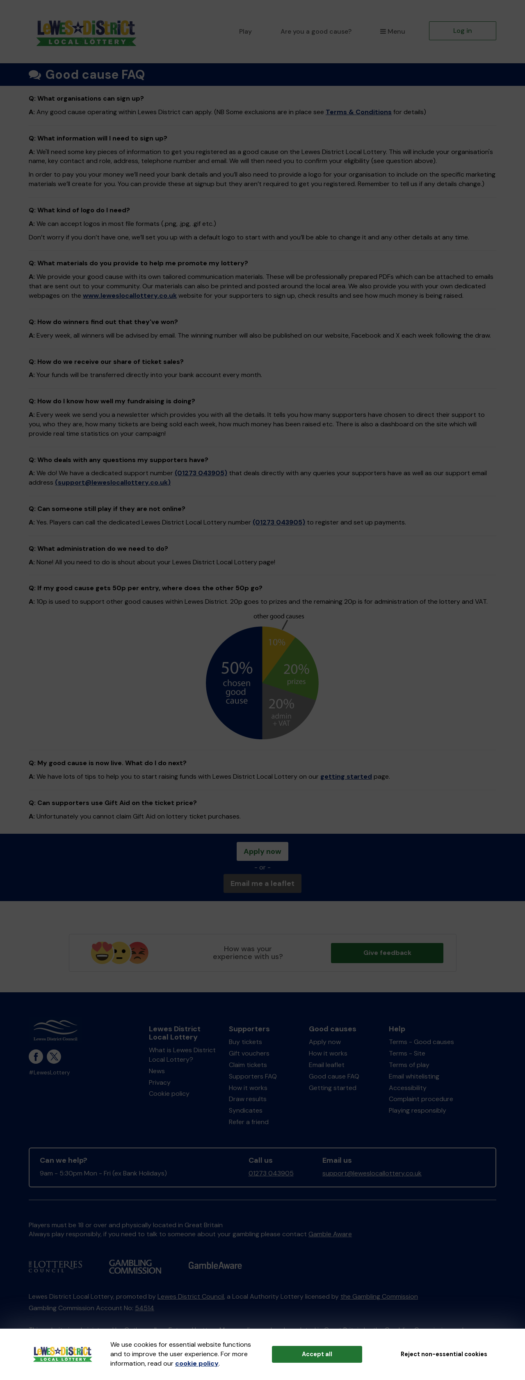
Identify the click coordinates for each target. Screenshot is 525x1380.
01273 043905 (271, 1173)
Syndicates (245, 1110)
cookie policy (197, 1363)
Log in (462, 30)
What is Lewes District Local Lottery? (182, 1055)
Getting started (332, 1087)
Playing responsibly (417, 1110)
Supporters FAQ (253, 1076)
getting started (346, 776)
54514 (144, 1308)
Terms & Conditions (359, 112)
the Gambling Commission (379, 1296)
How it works (248, 1087)
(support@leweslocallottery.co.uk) (113, 482)
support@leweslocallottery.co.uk (372, 1173)
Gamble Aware (330, 1234)
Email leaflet (327, 1064)
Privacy (160, 1082)
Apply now (262, 851)
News (157, 1071)
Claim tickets (248, 1064)
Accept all (317, 1354)
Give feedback (387, 952)
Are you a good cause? (316, 31)
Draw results (248, 1099)
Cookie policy (169, 1093)
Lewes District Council (191, 1296)
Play (245, 31)
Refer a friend (249, 1122)
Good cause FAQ (334, 1076)
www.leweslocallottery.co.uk (130, 295)
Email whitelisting (414, 1076)
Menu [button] (392, 31)
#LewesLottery (49, 1072)
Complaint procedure (421, 1099)
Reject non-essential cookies (444, 1354)
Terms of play (409, 1064)
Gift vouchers (249, 1053)
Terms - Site (407, 1053)
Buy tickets (245, 1041)
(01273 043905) (201, 473)
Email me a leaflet (262, 883)
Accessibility (408, 1087)
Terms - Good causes (421, 1041)
